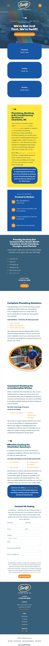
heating (25, 126)
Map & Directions (24, 609)
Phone (9, 529)
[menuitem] (10, 641)
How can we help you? (13, 554)
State (8, 541)
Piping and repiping (16, 325)
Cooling (24, 619)
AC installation (14, 462)
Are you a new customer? (14, 548)
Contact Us (24, 286)
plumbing (19, 126)
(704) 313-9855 (24, 280)
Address (9, 535)
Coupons (24, 624)
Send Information (24, 576)
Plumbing (24, 616)
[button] (40, 5)
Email (26, 529)
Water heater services (17, 328)
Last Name (28, 522)
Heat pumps (14, 467)
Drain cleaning (15, 323)
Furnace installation (16, 413)
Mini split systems (33, 467)
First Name (10, 522)
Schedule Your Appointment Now (24, 34)
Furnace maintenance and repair (31, 415)
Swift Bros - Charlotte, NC (27, 153)
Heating (24, 622)
